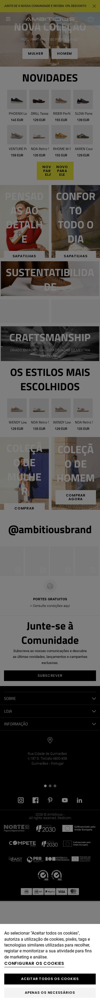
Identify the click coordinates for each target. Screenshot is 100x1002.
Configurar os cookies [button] (34, 963)
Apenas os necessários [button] (50, 992)
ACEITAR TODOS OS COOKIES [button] (50, 978)
